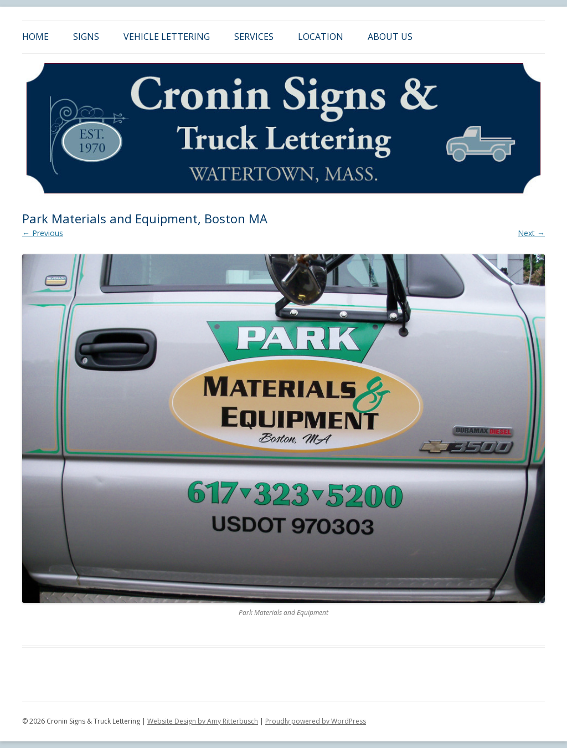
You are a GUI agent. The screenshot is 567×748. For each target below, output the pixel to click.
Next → (531, 233)
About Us (390, 36)
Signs (86, 36)
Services (254, 36)
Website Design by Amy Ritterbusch (202, 721)
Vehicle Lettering (166, 36)
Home (35, 36)
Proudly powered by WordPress (315, 721)
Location (320, 36)
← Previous (42, 233)
